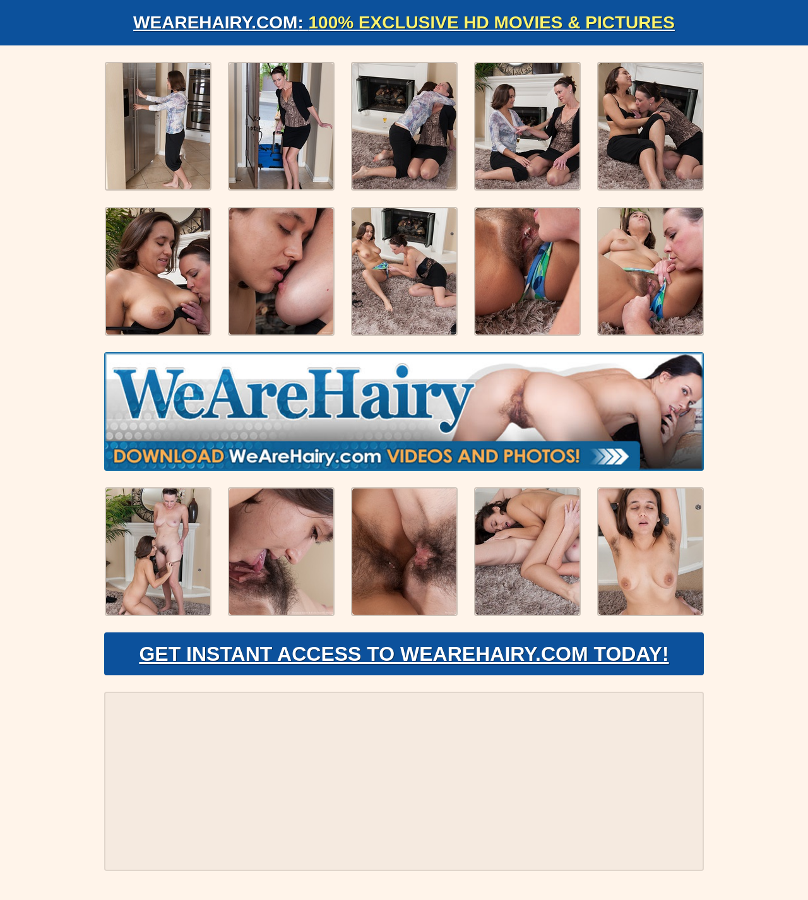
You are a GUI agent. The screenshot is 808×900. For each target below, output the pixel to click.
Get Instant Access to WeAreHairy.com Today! (403, 653)
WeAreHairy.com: (404, 22)
